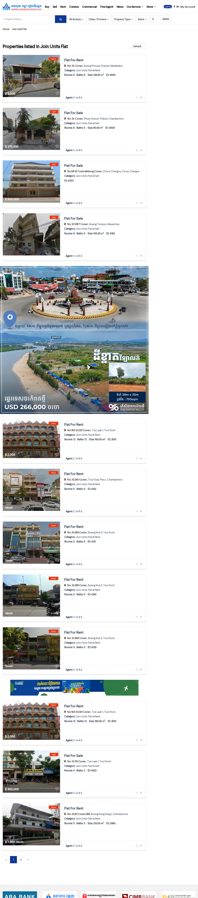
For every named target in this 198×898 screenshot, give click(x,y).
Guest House (142, 867)
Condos (74, 6)
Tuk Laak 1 (97, 410)
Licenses (133, 893)
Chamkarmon (116, 113)
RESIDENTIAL (171, 877)
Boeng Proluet (92, 65)
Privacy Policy (171, 893)
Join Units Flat (84, 70)
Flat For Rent (73, 60)
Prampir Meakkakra (111, 65)
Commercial (89, 6)
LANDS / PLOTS (173, 872)
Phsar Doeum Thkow (95, 113)
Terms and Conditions (151, 893)
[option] (20, 837)
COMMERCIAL (172, 861)
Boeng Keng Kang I (101, 758)
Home (6, 29)
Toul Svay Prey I (97, 454)
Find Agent (106, 6)
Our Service (134, 6)
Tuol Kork (109, 410)
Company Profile (117, 893)
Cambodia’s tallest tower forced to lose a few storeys (99, 867)
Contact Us (187, 893)
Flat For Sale (73, 108)
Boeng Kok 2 (95, 502)
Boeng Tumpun (98, 208)
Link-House (141, 877)
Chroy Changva (112, 161)
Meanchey (114, 208)
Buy (47, 6)
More (150, 6)
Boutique (169, 856)
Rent (63, 6)
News (120, 6)
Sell (55, 6)
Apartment (140, 856)
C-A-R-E (77, 92)
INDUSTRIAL (171, 867)
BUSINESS (140, 861)
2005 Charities (80, 861)
